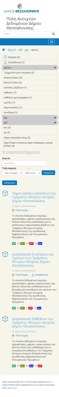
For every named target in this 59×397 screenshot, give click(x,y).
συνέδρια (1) (22, 112)
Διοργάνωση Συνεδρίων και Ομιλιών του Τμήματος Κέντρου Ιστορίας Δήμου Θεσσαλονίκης (33, 260)
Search (6, 158)
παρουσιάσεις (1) (26, 107)
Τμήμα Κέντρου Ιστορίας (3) (30, 73)
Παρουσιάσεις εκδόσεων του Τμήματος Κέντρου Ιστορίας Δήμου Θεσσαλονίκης (34, 197)
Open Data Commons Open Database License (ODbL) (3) (30, 144)
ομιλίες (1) (19, 102)
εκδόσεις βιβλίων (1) (30, 88)
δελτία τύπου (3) (26, 82)
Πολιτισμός (21, 210)
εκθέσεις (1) (21, 92)
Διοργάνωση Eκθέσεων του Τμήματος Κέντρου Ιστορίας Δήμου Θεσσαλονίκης (33, 322)
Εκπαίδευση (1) (30, 63)
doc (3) (15, 127)
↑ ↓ (27, 168)
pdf (20, 49)
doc (22, 243)
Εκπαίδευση (41, 274)
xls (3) (14, 132)
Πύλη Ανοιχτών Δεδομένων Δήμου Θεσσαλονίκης (23, 23)
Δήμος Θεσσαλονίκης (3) (30, 138)
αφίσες (18, 67)
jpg (26, 49)
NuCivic (14, 388)
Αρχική (12, 49)
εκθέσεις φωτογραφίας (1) (30, 98)
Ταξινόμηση (9, 168)
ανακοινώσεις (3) (26, 77)
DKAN (4, 388)
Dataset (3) (30, 57)
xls (14, 243)
